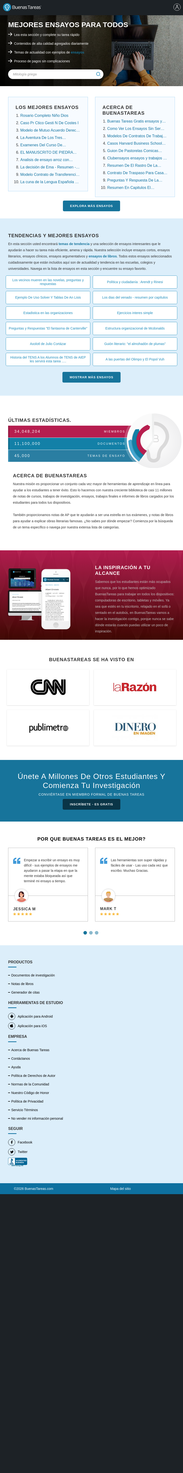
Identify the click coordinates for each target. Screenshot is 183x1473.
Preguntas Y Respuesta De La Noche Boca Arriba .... (133, 180)
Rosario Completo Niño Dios (44, 115)
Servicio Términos (24, 1110)
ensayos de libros (103, 256)
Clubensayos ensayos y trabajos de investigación (137, 158)
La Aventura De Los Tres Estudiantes (41, 138)
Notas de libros (22, 984)
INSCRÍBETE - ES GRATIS (91, 804)
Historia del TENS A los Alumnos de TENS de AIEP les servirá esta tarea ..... (48, 359)
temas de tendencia (74, 244)
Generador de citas (25, 992)
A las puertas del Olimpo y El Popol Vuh (135, 359)
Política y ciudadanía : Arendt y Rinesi (135, 282)
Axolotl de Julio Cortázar (48, 344)
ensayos (77, 52)
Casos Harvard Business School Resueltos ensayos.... (134, 144)
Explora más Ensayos (91, 206)
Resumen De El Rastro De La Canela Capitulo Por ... (132, 166)
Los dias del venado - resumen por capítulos (135, 297)
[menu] (177, 7)
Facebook (20, 1142)
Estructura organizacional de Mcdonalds (135, 328)
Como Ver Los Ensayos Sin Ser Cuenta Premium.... (134, 129)
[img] (98, 74)
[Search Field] (55, 74)
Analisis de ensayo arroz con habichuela (44, 160)
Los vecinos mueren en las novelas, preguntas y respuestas (48, 282)
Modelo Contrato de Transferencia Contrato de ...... (49, 175)
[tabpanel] (48, 885)
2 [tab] (91, 931)
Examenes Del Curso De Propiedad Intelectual (41, 145)
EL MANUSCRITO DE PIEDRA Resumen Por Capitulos (46, 153)
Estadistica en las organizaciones (48, 313)
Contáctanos (20, 1058)
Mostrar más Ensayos (91, 377)
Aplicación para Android (30, 1016)
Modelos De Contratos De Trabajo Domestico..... (136, 136)
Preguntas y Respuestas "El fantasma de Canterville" (48, 328)
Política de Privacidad (27, 1101)
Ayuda (15, 1067)
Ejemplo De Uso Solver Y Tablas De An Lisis (48, 297)
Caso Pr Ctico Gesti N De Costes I (49, 123)
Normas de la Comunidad (30, 1084)
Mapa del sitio (120, 1189)
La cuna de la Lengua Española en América (49, 182)
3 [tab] (97, 931)
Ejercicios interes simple (135, 313)
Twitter (17, 1151)
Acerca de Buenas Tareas (30, 1050)
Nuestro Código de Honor (30, 1093)
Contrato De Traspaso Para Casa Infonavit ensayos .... (135, 173)
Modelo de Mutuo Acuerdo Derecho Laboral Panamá (50, 130)
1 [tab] (85, 931)
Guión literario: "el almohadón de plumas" (135, 344)
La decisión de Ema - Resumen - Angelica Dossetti (48, 167)
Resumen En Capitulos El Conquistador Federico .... (129, 188)
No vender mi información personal (37, 1118)
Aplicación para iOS (27, 1026)
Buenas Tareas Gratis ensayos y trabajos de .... (134, 121)
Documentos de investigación (33, 975)
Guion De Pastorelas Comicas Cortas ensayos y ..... (132, 151)
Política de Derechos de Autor (33, 1076)
